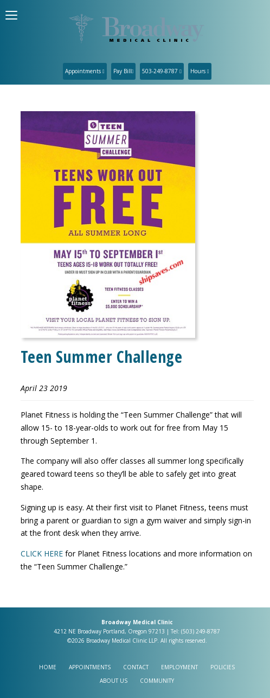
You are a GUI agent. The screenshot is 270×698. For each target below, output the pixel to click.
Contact (136, 667)
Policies (222, 667)
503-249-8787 (162, 71)
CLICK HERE (42, 553)
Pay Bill (123, 71)
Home (47, 667)
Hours (199, 71)
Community (157, 680)
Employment (179, 667)
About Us (113, 680)
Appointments (85, 71)
